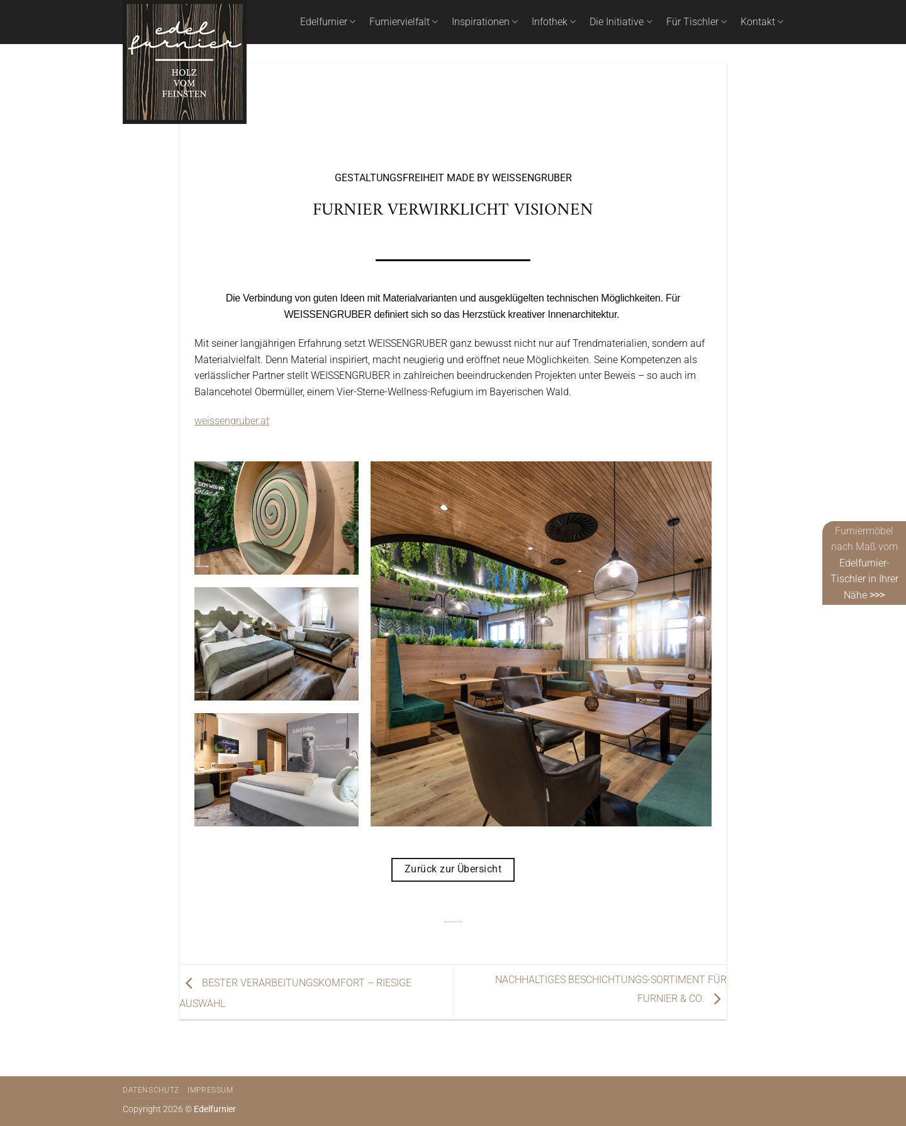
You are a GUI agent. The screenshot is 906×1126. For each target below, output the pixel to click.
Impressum (210, 1090)
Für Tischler (696, 22)
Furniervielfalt (403, 22)
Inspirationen (485, 22)
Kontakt (762, 22)
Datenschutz (151, 1090)
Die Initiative (621, 22)
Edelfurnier (327, 22)
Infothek (554, 22)
